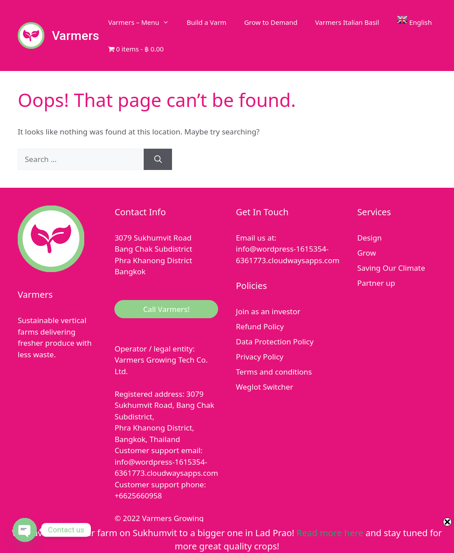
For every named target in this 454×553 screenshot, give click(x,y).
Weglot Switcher (264, 387)
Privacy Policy (259, 357)
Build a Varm (207, 22)
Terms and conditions (274, 372)
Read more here (330, 533)
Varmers (75, 35)
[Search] (158, 159)
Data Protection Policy (274, 341)
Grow (366, 253)
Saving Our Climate (391, 268)
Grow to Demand (270, 22)
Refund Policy (260, 326)
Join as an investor (268, 311)
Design (369, 238)
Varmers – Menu (143, 22)
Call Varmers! (166, 309)
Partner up (376, 283)
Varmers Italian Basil (347, 22)
